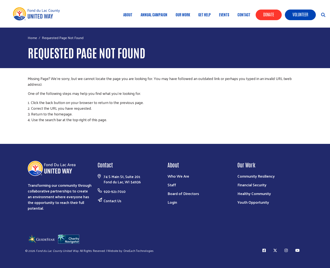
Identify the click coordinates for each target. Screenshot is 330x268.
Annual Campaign (154, 14)
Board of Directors (183, 193)
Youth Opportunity (253, 202)
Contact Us (112, 201)
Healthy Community (254, 193)
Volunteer (300, 14)
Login (172, 202)
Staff (172, 184)
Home (32, 37)
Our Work (183, 14)
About (127, 14)
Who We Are (178, 176)
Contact (243, 14)
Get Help (204, 14)
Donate (268, 14)
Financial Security (251, 184)
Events (224, 14)
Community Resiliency (256, 176)
